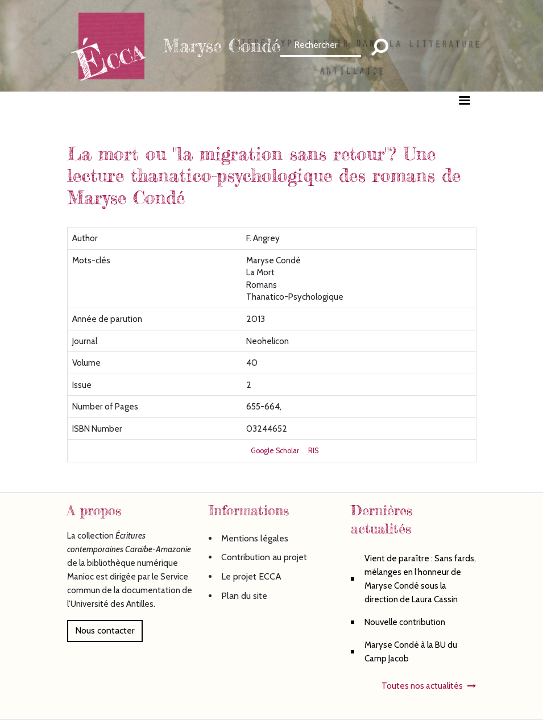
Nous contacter (105, 630)
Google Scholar (275, 450)
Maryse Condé (221, 46)
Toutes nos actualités (422, 685)
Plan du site (244, 595)
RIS (313, 450)
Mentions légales (254, 538)
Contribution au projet (264, 557)
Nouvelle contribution (404, 621)
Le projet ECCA (251, 576)
